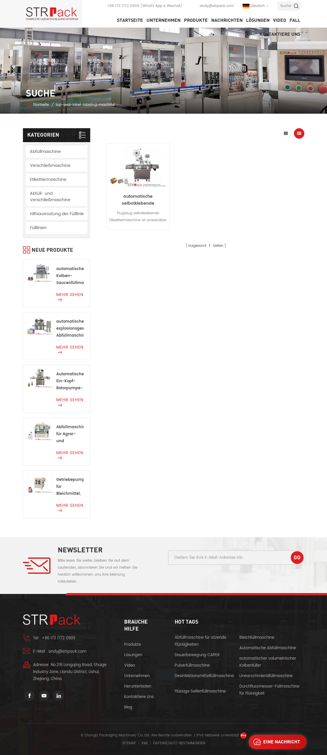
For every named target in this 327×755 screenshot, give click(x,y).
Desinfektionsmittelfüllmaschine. (205, 676)
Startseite (130, 20)
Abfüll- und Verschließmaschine (50, 196)
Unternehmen (163, 20)
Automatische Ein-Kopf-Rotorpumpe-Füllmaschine (70, 381)
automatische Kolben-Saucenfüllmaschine (70, 276)
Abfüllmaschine (45, 151)
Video (279, 20)
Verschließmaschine (50, 165)
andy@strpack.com (217, 6)
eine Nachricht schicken (275, 742)
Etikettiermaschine (48, 179)
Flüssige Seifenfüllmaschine (200, 691)
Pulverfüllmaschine (192, 666)
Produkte (196, 20)
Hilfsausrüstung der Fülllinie (57, 213)
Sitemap (129, 743)
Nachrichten (227, 20)
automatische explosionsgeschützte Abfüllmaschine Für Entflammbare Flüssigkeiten (70, 329)
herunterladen (137, 686)
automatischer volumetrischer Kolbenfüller (267, 662)
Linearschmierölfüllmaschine (266, 676)
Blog (128, 707)
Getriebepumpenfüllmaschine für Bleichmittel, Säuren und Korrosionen (70, 487)
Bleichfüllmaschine (256, 638)
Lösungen (258, 20)
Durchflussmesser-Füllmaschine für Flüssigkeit (269, 690)
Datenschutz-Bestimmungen (179, 743)
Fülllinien (38, 227)
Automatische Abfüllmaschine (267, 648)
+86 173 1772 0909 (123, 6)
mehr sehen (70, 296)
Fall (295, 20)
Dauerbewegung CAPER (198, 655)
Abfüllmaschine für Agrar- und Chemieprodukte (70, 434)
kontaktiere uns (279, 34)
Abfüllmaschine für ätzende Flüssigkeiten (200, 641)
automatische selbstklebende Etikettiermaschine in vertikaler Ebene (138, 207)
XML (144, 743)
